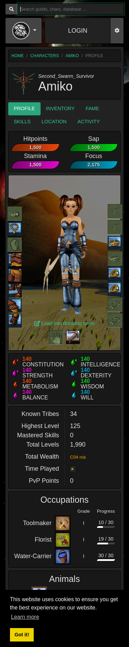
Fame (92, 108)
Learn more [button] (25, 617)
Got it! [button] (21, 634)
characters (44, 55)
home (17, 55)
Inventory (60, 108)
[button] (24, 30)
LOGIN (77, 30)
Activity (88, 121)
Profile (24, 108)
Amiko (72, 55)
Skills (22, 121)
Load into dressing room (64, 323)
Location (54, 121)
